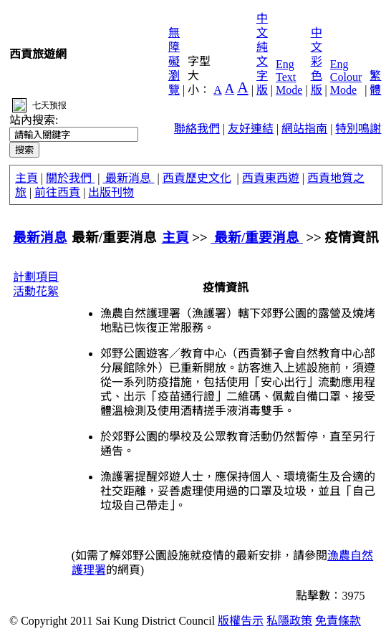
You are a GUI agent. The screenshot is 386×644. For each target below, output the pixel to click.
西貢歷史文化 (197, 178)
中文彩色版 (316, 61)
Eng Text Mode (289, 77)
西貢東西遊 (270, 178)
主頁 (26, 178)
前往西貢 (57, 192)
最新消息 (128, 178)
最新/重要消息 (257, 237)
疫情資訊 (351, 237)
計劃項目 (36, 277)
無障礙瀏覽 (174, 61)
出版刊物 (111, 192)
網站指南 (304, 128)
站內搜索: (33, 120)
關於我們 (70, 178)
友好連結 (251, 128)
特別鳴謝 (358, 128)
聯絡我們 (197, 128)
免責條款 (338, 621)
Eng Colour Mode (346, 77)
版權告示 (241, 621)
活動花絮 (36, 291)
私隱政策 (289, 621)
